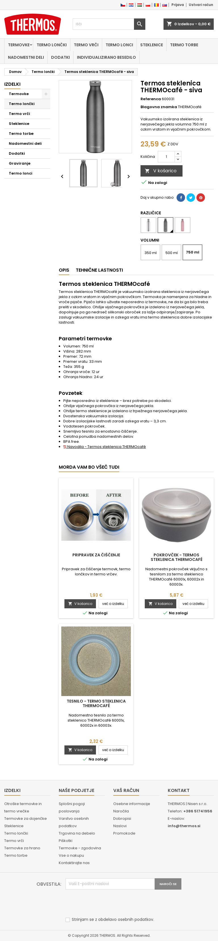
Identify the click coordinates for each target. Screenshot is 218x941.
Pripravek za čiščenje (96, 555)
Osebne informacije (131, 803)
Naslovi (120, 826)
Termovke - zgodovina (80, 848)
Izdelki (12, 84)
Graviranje (19, 163)
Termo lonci (119, 45)
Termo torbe (184, 45)
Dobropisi (122, 818)
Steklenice (151, 45)
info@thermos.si (184, 826)
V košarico (161, 170)
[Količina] (166, 156)
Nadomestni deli (26, 57)
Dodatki (60, 57)
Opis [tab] (64, 270)
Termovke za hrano (22, 848)
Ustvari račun (201, 4)
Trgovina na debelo (77, 833)
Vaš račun (126, 790)
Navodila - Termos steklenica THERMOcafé (104, 446)
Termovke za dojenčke (25, 818)
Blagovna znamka (159, 107)
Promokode (124, 833)
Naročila (121, 811)
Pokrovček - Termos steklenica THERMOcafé (176, 557)
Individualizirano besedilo (106, 57)
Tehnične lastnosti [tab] (99, 270)
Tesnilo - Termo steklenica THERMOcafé (96, 703)
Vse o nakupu (71, 855)
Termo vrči (86, 45)
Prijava (177, 4)
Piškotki (65, 840)
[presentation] (109, 903)
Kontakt (179, 790)
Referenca (151, 99)
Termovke (19, 45)
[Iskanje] (109, 24)
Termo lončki (52, 45)
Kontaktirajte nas (74, 862)
